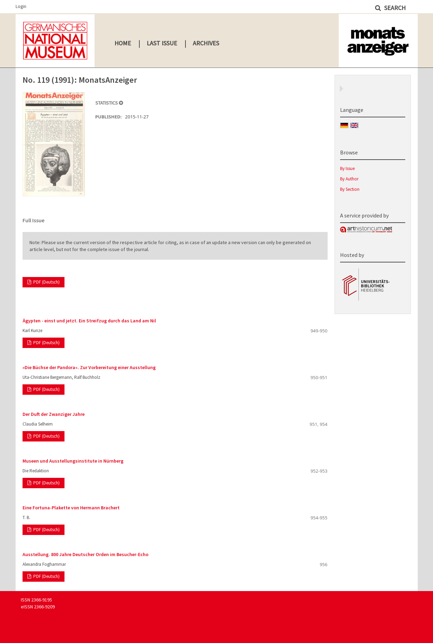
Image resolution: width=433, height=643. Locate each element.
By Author (349, 179)
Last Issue (162, 43)
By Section (350, 189)
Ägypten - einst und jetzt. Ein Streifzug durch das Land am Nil (89, 321)
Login (21, 6)
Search (394, 8)
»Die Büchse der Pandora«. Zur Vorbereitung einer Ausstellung (89, 367)
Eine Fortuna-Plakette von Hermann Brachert (71, 507)
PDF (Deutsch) (46, 282)
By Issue (347, 168)
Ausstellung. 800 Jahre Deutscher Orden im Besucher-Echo (85, 554)
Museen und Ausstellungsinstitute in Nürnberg (73, 461)
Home (122, 43)
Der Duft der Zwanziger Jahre (54, 414)
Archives (206, 43)
